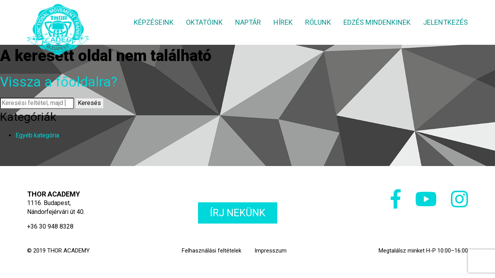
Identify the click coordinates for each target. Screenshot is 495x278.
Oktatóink (204, 22)
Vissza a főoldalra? (58, 82)
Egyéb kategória (37, 135)
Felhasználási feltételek (211, 250)
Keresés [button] (89, 103)
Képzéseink (154, 22)
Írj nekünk (237, 213)
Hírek (283, 22)
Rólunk (318, 22)
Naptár (248, 22)
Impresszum (270, 250)
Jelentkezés (445, 22)
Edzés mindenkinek (377, 22)
